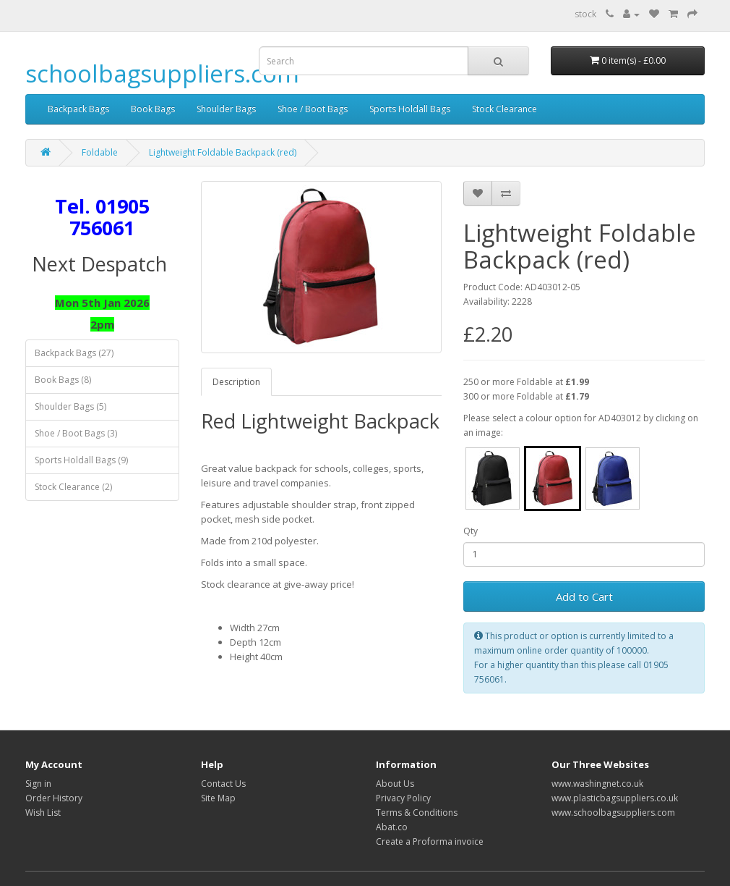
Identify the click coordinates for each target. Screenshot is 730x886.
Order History (53, 798)
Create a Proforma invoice (430, 841)
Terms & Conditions (417, 812)
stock (585, 14)
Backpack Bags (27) (74, 353)
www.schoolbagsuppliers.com (613, 812)
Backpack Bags (78, 109)
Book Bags (153, 109)
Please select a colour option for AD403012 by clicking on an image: (580, 425)
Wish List (43, 812)
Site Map (218, 798)
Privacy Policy (403, 798)
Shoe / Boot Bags (313, 109)
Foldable (100, 152)
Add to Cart (584, 596)
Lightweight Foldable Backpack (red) (222, 152)
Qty (470, 531)
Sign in (38, 783)
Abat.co (392, 827)
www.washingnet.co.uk (597, 783)
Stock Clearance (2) (73, 487)
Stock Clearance (504, 109)
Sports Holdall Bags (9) (81, 460)
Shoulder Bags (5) (70, 406)
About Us (395, 783)
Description (236, 382)
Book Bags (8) (63, 380)
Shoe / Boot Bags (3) (76, 433)
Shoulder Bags (226, 109)
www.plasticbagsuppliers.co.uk (614, 798)
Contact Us (223, 783)
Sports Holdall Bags (409, 109)
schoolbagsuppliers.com (162, 73)
